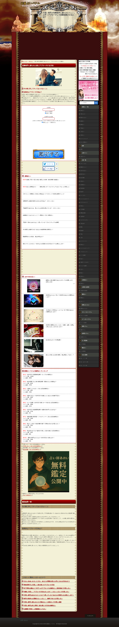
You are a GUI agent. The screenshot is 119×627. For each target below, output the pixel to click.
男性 (51, 113)
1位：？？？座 (83, 358)
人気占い (82, 131)
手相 (81, 234)
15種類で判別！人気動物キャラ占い (35, 609)
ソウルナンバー (84, 251)
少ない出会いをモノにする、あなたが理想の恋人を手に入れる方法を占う (47, 581)
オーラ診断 (82, 255)
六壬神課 (82, 209)
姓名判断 (82, 177)
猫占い (81, 272)
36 (56, 164)
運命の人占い (83, 117)
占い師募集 (82, 351)
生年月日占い (83, 170)
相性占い (82, 110)
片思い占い (82, 114)
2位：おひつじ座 (84, 362)
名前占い (82, 181)
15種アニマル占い (84, 262)
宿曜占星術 (82, 213)
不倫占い (82, 128)
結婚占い (82, 121)
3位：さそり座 (83, 365)
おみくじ (82, 301)
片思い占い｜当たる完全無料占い (32, 446)
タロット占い (83, 163)
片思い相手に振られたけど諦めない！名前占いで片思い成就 (42, 602)
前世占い (82, 276)
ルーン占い (82, 195)
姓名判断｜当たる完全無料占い (31, 449)
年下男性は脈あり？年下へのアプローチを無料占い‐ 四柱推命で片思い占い (47, 588)
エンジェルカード (84, 199)
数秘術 (81, 230)
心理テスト (82, 156)
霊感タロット (83, 167)
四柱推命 (82, 188)
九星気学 (82, 216)
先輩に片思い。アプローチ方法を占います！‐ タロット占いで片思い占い (46, 591)
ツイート (49, 164)
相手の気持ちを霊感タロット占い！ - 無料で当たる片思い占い (43, 598)
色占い (81, 258)
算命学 (81, 191)
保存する (53, 122)
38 (56, 168)
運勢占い (82, 297)
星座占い (82, 283)
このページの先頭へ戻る (92, 616)
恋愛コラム (82, 330)
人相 (81, 237)
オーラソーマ (83, 241)
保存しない (46, 122)
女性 (47, 113)
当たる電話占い (27, 495)
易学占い (82, 244)
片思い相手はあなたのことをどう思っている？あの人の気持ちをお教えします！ (49, 595)
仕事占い (82, 135)
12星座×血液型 (83, 290)
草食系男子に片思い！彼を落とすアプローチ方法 (39, 585)
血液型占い (82, 184)
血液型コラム (83, 337)
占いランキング (84, 138)
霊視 (81, 227)
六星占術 (82, 223)
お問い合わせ (24, 620)
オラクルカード (84, 202)
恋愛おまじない (84, 308)
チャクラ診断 (83, 265)
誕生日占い (82, 174)
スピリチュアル (84, 220)
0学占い (82, 206)
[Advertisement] (59, 47)
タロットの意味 (84, 315)
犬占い (81, 269)
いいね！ (50, 169)
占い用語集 (82, 344)
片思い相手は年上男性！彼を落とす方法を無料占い (40, 605)
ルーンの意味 (83, 322)
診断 (81, 149)
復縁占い (82, 124)
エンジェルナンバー (85, 248)
